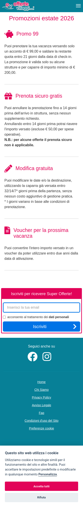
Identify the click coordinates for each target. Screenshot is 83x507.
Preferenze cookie (41, 428)
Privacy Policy (41, 397)
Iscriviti (55, 326)
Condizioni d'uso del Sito (41, 420)
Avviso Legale (41, 405)
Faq (41, 413)
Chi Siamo (41, 389)
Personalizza (47, 474)
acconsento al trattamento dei (36, 317)
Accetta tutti (41, 486)
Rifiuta (41, 497)
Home (41, 382)
